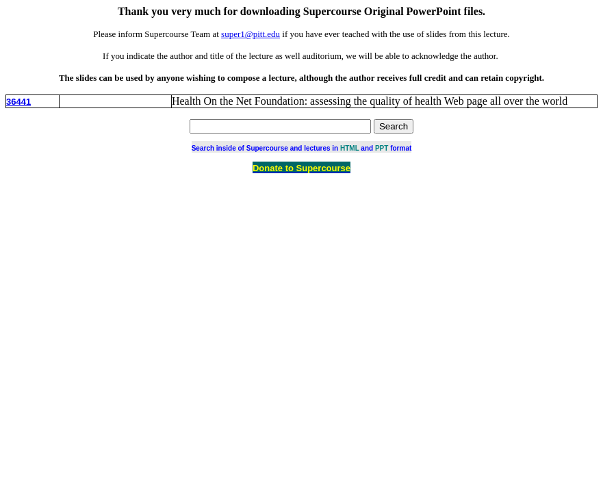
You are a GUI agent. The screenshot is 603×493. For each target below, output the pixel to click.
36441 (18, 102)
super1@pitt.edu (250, 34)
